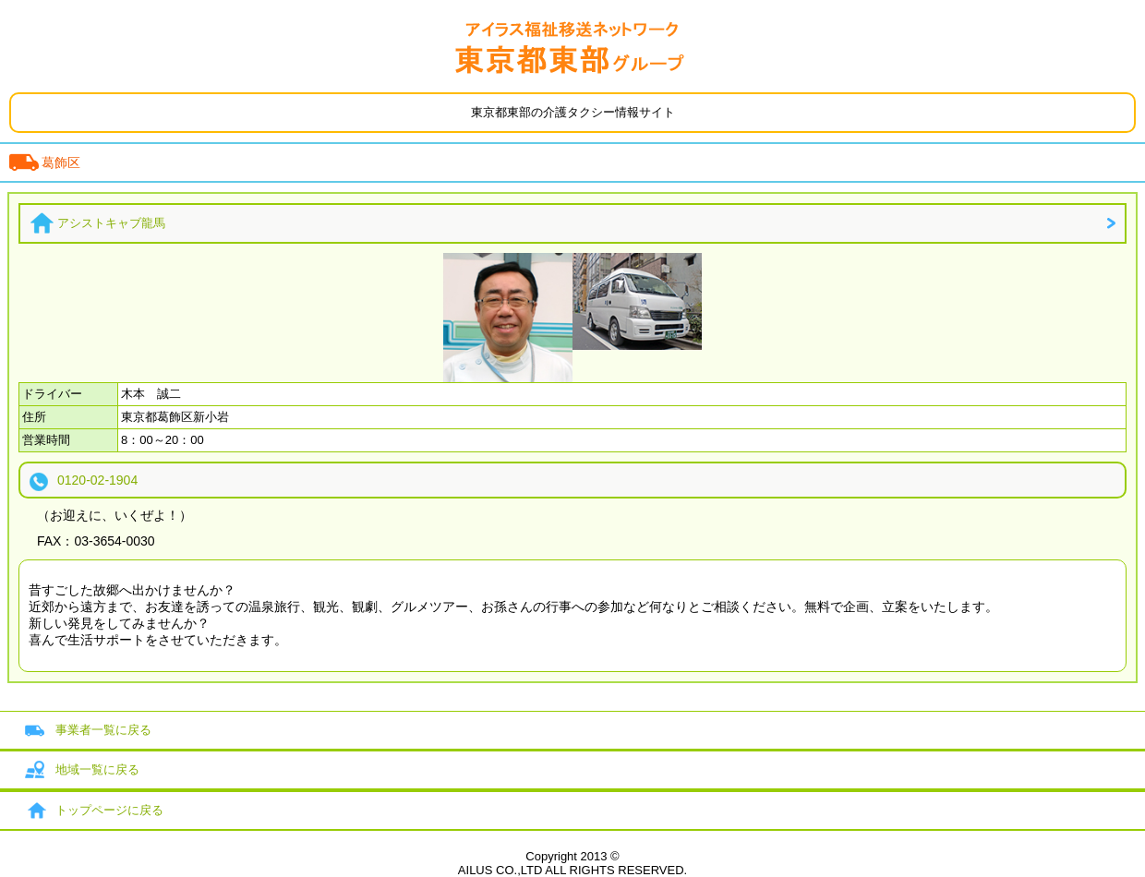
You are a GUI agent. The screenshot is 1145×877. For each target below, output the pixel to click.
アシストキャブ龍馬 (111, 223)
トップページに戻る (109, 810)
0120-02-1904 (97, 480)
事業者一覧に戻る (103, 730)
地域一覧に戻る (97, 769)
